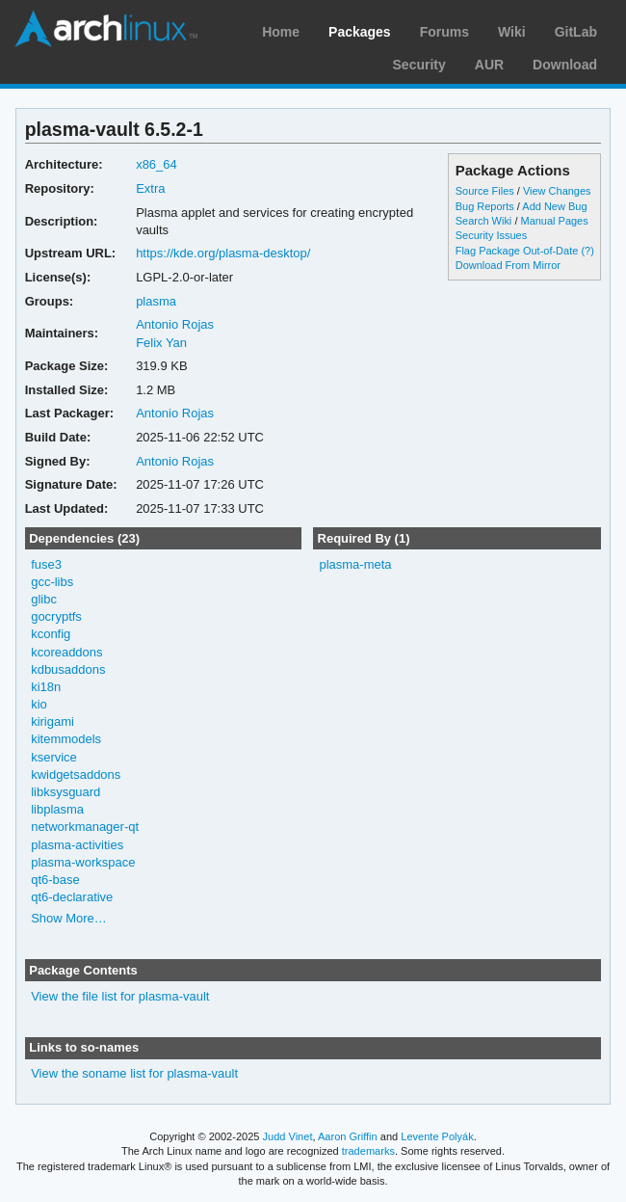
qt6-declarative (72, 897)
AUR (489, 64)
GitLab (576, 32)
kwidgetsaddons (75, 774)
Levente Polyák (437, 1136)
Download (565, 64)
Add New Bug (554, 206)
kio (39, 704)
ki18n (46, 687)
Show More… (69, 918)
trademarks (368, 1151)
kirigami (52, 721)
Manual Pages (553, 221)
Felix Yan (161, 342)
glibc (44, 599)
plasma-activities (77, 845)
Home (281, 32)
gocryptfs (56, 616)
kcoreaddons (66, 652)
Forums (444, 32)
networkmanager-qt (85, 826)
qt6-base (55, 879)
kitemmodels (66, 739)
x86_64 (156, 164)
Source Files (485, 191)
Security (419, 64)
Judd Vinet (288, 1136)
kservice (54, 757)
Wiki (512, 32)
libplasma (57, 809)
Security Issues (491, 235)
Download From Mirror (508, 265)
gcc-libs (52, 581)
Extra (150, 188)
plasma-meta (355, 564)
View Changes (557, 191)
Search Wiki (484, 221)
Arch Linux (105, 29)
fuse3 (46, 564)
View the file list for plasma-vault (120, 996)
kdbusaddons (68, 669)
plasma (156, 301)
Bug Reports (485, 206)
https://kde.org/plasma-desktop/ (223, 253)
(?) (587, 250)
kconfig (50, 634)
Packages (359, 32)
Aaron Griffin (348, 1136)
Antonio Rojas (175, 324)
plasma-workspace (83, 862)
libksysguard (65, 792)
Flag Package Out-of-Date (517, 250)
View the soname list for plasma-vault (134, 1073)
